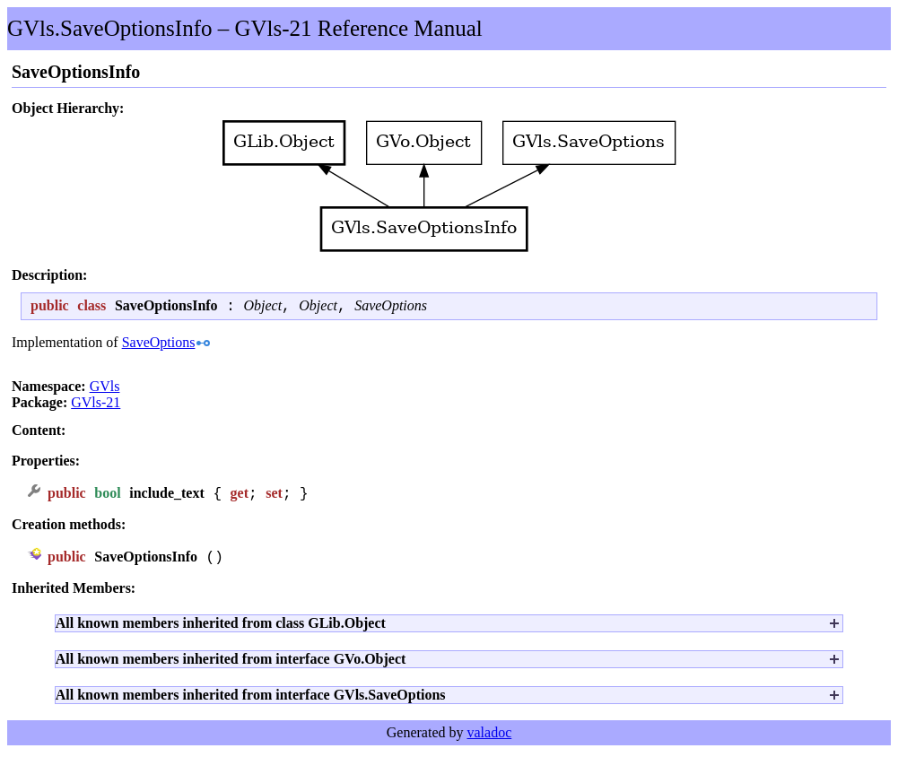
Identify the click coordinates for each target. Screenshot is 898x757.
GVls (105, 388)
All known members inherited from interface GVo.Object (231, 663)
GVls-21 (95, 405)
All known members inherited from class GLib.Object (221, 627)
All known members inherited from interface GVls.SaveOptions (251, 699)
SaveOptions (390, 308)
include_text (167, 496)
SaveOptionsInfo (145, 561)
